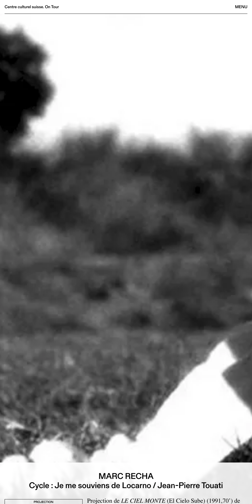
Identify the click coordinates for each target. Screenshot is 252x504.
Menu (241, 7)
